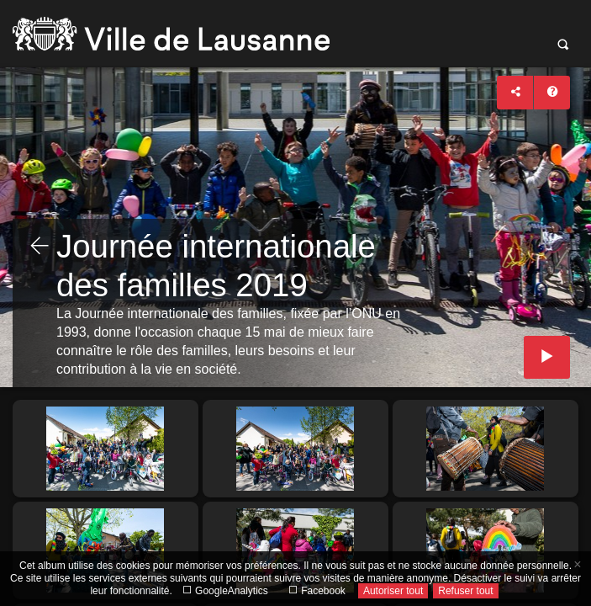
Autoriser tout (393, 591)
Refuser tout (465, 591)
